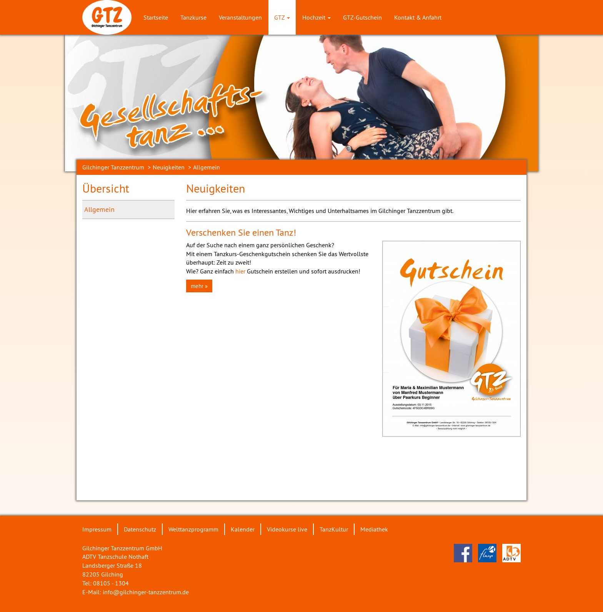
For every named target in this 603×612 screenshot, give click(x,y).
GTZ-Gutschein (362, 17)
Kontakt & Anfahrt (417, 17)
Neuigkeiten (169, 167)
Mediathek (374, 529)
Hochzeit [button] (316, 17)
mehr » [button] (199, 286)
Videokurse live (287, 529)
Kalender (243, 529)
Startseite (155, 17)
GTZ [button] (282, 17)
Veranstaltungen (240, 17)
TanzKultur (334, 529)
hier (241, 271)
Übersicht (105, 188)
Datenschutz (140, 529)
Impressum (97, 529)
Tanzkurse (193, 17)
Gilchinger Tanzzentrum (113, 167)
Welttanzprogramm (193, 529)
